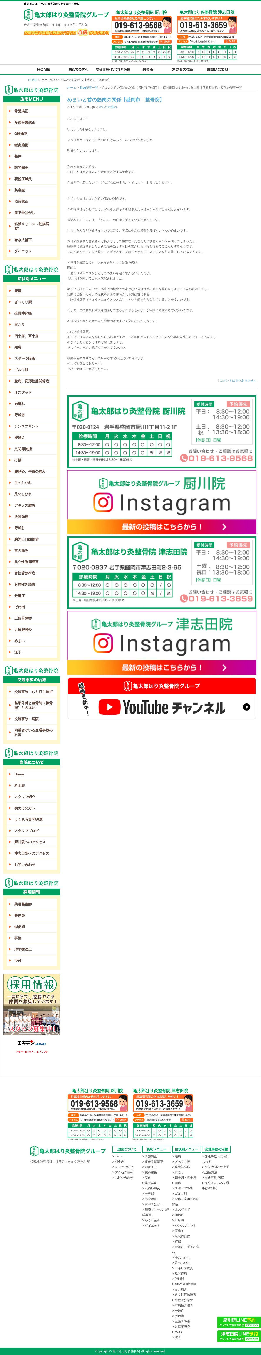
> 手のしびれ (181, 1257)
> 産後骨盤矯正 (152, 1161)
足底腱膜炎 (23, 629)
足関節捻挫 (23, 449)
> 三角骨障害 (181, 1321)
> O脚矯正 (149, 1167)
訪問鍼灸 (21, 167)
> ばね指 (178, 1316)
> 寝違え (178, 1230)
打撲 (17, 460)
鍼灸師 (19, 927)
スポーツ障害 (24, 358)
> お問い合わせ (122, 1177)
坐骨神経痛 (23, 313)
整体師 (19, 915)
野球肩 (19, 415)
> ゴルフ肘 (179, 1193)
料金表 (19, 785)
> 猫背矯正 (149, 1199)
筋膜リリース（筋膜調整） (31, 226)
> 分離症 (178, 1310)
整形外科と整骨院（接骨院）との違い (33, 705)
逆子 (17, 652)
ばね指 (19, 607)
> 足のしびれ (181, 1262)
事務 (17, 938)
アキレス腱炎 (24, 505)
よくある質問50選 (28, 819)
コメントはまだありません (238, 380)
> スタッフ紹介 (122, 1167)
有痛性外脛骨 (24, 584)
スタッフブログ (26, 831)
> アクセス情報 (122, 1172)
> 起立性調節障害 (184, 1294)
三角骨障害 (23, 618)
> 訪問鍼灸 (149, 1183)
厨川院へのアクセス (30, 842)
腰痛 (17, 291)
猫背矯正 (21, 201)
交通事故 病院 (26, 719)
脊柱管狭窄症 (24, 573)
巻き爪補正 (23, 240)
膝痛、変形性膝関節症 (31, 381)
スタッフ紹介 (24, 797)
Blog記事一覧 (89, 87)
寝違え (19, 437)
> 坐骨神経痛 (181, 1167)
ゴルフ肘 (21, 370)
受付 (17, 960)
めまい (19, 641)
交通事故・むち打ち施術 (33, 692)
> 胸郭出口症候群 (184, 1284)
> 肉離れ (178, 1215)
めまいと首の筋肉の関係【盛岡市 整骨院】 (115, 100)
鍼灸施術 (21, 145)
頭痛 (17, 347)
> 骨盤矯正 (149, 1156)
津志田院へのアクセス (31, 853)
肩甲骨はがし (24, 213)
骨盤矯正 (21, 111)
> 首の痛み (179, 1289)
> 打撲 (176, 1241)
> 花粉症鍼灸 (151, 1188)
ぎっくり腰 (23, 302)
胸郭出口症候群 (26, 539)
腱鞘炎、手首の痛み (30, 471)
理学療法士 (23, 949)
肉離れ (19, 404)
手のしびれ (23, 483)
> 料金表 (118, 1161)
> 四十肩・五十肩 (184, 1177)
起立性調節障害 (26, 562)
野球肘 (19, 528)
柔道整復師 (23, 904)
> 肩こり (178, 1172)
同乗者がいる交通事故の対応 (33, 732)
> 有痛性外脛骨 (182, 1305)
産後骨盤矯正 (24, 122)
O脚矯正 (20, 134)
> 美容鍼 (148, 1193)
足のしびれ (23, 494)
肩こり (19, 324)
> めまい (178, 1332)
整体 (17, 156)
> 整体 (146, 1177)
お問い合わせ (24, 864)
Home (19, 774)
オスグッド (23, 392)
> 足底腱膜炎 (181, 1326)
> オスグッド (181, 1209)
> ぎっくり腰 (181, 1161)
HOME (32, 80)
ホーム (71, 87)
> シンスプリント (184, 1225)
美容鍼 (19, 190)
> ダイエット (151, 1225)
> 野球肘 (178, 1278)
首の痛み (21, 550)
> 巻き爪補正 (151, 1220)
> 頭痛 (176, 1183)
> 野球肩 (178, 1220)
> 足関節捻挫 (181, 1236)
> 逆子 (176, 1337)
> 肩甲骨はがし (152, 1204)
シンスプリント (26, 426)
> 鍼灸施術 (149, 1172)
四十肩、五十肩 (26, 336)
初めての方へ (24, 808)
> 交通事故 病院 (213, 1177)
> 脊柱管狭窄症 (182, 1300)
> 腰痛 (176, 1156)
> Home (117, 1156)
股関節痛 (21, 516)
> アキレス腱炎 (182, 1268)
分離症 (19, 596)
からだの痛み (108, 107)
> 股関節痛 (179, 1273)
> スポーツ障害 (182, 1188)
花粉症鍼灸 (23, 179)
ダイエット (23, 251)
